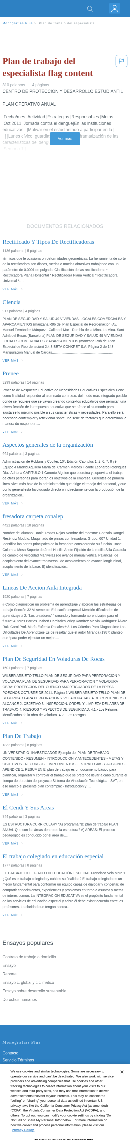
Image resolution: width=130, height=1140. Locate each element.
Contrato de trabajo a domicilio (29, 957)
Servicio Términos (18, 1060)
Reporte (9, 974)
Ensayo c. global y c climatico (28, 982)
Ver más (65, 138)
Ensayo (9, 965)
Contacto (10, 1053)
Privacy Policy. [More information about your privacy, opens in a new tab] (23, 1137)
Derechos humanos (19, 999)
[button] (122, 68)
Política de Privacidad (21, 1067)
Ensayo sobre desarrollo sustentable (34, 991)
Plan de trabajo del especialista (67, 23)
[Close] (122, 1079)
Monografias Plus (17, 23)
